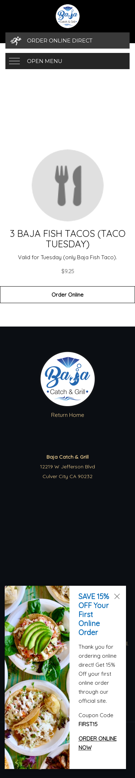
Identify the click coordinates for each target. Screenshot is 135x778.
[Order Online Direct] (67, 40)
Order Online (67, 294)
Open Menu (44, 61)
